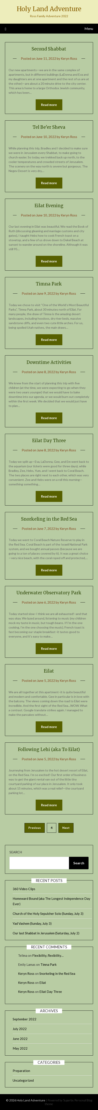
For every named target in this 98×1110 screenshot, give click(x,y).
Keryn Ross (69, 58)
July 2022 (20, 1029)
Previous (34, 827)
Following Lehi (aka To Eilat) (49, 749)
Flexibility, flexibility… (48, 955)
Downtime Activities (49, 362)
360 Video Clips (24, 889)
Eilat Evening (49, 205)
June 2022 (20, 1039)
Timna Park (49, 284)
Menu (88, 28)
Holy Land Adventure (49, 9)
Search (15, 852)
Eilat (49, 671)
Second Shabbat (49, 49)
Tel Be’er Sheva (49, 127)
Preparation (21, 1071)
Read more (49, 105)
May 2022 (20, 1048)
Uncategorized (23, 1080)
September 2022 (24, 1019)
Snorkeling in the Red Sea (49, 519)
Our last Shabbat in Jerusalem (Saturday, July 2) (46, 933)
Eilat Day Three (49, 440)
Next (66, 827)
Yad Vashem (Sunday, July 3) (32, 923)
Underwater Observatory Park (48, 592)
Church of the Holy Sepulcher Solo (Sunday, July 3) (48, 913)
